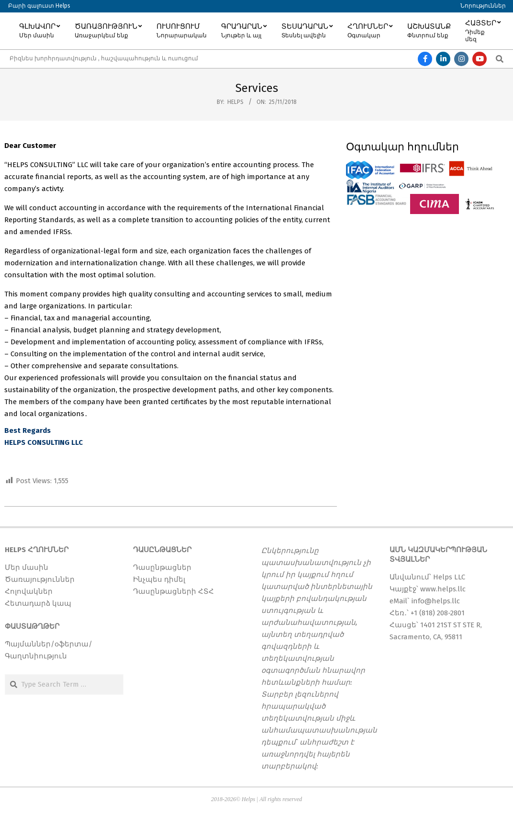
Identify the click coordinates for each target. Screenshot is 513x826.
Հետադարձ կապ (38, 603)
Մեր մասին (26, 567)
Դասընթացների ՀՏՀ (173, 591)
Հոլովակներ (29, 591)
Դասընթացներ (162, 567)
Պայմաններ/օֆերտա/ (48, 644)
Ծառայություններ (40, 579)
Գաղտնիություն (36, 656)
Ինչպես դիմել (159, 579)
